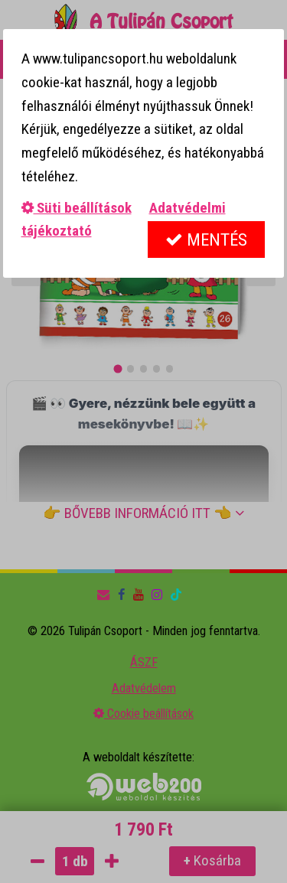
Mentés (206, 240)
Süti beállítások (76, 208)
